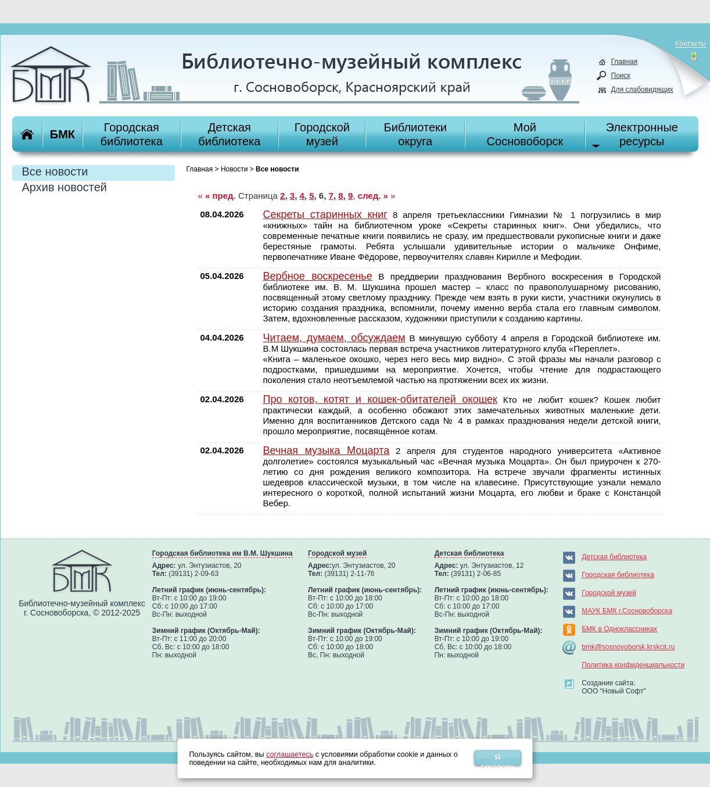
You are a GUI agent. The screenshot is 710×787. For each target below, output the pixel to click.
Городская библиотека (618, 575)
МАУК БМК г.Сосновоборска (627, 611)
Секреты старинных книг (325, 214)
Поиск (620, 75)
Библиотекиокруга (415, 134)
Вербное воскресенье (317, 276)
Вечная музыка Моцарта (326, 450)
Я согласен (497, 759)
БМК (62, 134)
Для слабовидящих (642, 89)
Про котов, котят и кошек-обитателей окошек (380, 399)
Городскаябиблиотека (132, 134)
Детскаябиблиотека (229, 134)
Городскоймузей (322, 134)
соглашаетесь (289, 754)
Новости (234, 169)
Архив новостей (64, 187)
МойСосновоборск (525, 134)
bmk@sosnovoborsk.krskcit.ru (628, 647)
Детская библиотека (614, 557)
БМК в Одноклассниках (619, 629)
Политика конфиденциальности (633, 665)
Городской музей (609, 593)
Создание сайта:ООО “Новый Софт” (614, 687)
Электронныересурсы (641, 134)
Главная (624, 62)
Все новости (55, 171)
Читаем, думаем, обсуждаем (334, 338)
